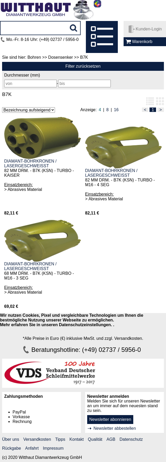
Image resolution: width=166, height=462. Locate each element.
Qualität (95, 439)
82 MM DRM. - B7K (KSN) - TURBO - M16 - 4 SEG (120, 182)
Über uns (10, 439)
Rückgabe (11, 448)
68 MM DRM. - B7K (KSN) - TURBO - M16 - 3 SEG (39, 275)
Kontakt (76, 439)
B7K (7, 94)
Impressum (53, 448)
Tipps (60, 439)
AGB (111, 439)
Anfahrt (32, 448)
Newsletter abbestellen (114, 428)
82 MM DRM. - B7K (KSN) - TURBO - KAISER (39, 173)
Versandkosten (37, 439)
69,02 (9, 306)
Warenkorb (142, 41)
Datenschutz (131, 439)
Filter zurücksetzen (83, 66)
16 (116, 110)
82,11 (9, 213)
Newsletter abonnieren (110, 419)
